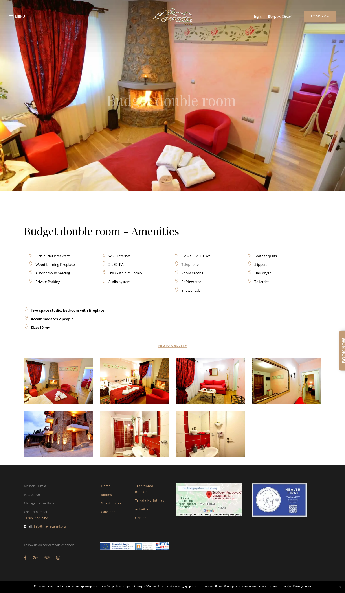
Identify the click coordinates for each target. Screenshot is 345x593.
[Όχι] (339, 587)
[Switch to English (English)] (258, 16)
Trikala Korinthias (149, 500)
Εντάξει (286, 586)
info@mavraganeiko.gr (50, 526)
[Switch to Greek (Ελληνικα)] (280, 16)
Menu (17, 17)
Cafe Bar (108, 512)
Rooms (106, 495)
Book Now (320, 16)
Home (106, 486)
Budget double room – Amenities (101, 381)
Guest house (111, 503)
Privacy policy (302, 586)
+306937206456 (37, 518)
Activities (142, 509)
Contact (141, 518)
